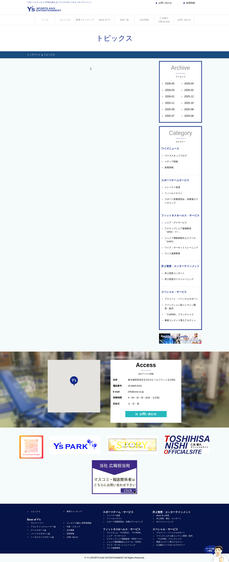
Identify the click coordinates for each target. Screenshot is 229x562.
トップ (45, 19)
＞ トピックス (33, 511)
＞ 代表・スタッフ (71, 527)
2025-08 (187, 109)
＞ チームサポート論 (36, 530)
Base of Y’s (104, 19)
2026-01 (167, 96)
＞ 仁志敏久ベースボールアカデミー (169, 545)
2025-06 (187, 116)
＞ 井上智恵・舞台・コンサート (167, 518)
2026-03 (167, 90)
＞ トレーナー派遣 (111, 515)
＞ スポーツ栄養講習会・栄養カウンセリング (123, 522)
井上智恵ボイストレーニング (177, 279)
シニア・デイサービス (174, 222)
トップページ (33, 54)
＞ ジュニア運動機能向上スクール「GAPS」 (122, 542)
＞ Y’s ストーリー (35, 523)
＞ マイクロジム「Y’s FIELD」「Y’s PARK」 (122, 533)
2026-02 (187, 90)
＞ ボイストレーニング (163, 522)
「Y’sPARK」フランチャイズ (177, 314)
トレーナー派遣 (170, 187)
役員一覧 (124, 19)
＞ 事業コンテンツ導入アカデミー (168, 542)
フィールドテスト (171, 193)
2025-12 (187, 96)
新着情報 (167, 167)
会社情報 (144, 19)
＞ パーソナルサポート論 (38, 534)
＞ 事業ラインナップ (72, 511)
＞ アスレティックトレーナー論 (41, 527)
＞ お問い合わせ (70, 537)
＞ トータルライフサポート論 (40, 537)
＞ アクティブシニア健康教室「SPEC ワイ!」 (123, 539)
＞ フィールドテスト (112, 518)
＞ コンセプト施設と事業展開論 (77, 523)
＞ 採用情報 (68, 534)
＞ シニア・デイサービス (114, 536)
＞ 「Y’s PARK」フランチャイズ (167, 539)
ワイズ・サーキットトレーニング (179, 247)
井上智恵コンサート (173, 273)
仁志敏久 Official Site (164, 20)
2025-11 (167, 103)
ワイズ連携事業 (170, 253)
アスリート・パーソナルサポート (179, 299)
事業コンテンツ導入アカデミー (178, 320)
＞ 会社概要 (68, 530)
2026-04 (187, 83)
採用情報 (189, 3)
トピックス (64, 19)
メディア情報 (169, 161)
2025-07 (167, 116)
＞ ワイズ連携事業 (111, 548)
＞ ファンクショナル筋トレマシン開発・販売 (173, 536)
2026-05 (167, 83)
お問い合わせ (164, 3)
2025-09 (167, 109)
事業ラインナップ (85, 19)
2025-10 (187, 103)
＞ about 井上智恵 (161, 515)
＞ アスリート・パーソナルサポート (169, 533)
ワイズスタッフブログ (174, 155)
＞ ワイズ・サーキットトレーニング (119, 545)
